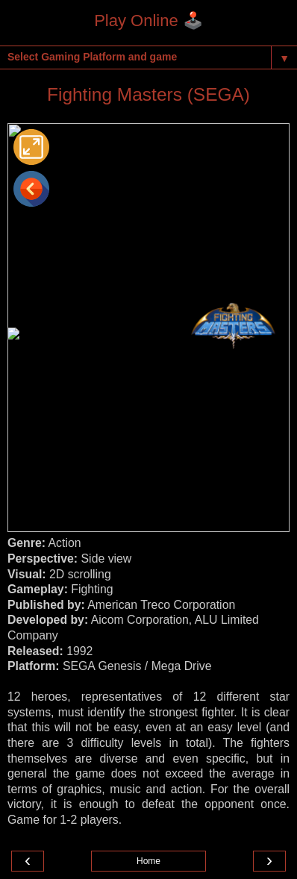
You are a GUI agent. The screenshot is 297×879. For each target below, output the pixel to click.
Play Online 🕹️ (148, 20)
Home (148, 861)
